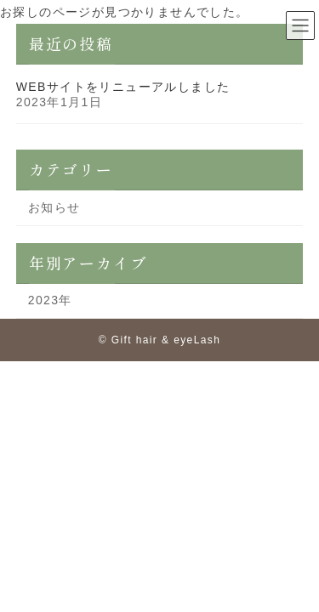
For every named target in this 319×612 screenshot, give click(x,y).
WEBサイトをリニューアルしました (123, 87)
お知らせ (54, 207)
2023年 (50, 300)
